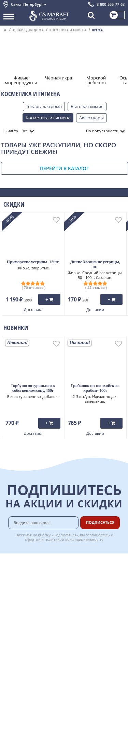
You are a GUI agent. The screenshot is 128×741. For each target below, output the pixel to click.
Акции (10, 600)
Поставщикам (91, 630)
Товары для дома (28, 29)
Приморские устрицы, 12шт (33, 262)
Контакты (13, 578)
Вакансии (86, 645)
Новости (12, 593)
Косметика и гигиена (67, 29)
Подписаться (100, 522)
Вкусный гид (89, 607)
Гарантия (86, 592)
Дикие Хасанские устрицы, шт (95, 265)
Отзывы (11, 645)
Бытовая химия (87, 106)
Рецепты (85, 599)
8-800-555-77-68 (111, 4)
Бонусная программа (88, 581)
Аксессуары (91, 118)
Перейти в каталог (64, 168)
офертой (33, 539)
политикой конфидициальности (73, 539)
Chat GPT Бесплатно (64, 657)
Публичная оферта (23, 637)
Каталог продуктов (23, 563)
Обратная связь (20, 585)
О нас (9, 570)
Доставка (86, 563)
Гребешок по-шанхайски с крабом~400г (95, 388)
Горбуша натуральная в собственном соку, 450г (33, 388)
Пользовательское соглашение (36, 608)
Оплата (83, 570)
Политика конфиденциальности (37, 616)
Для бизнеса (89, 637)
